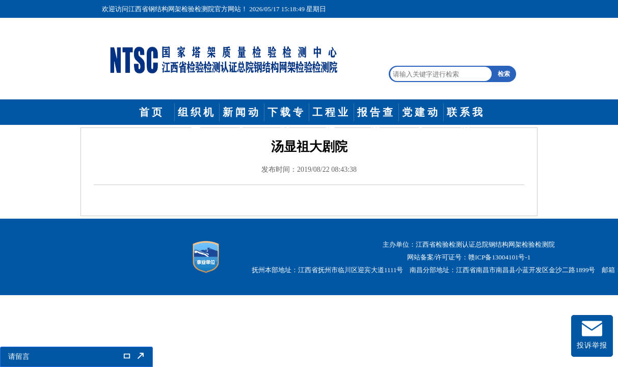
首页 (152, 112)
